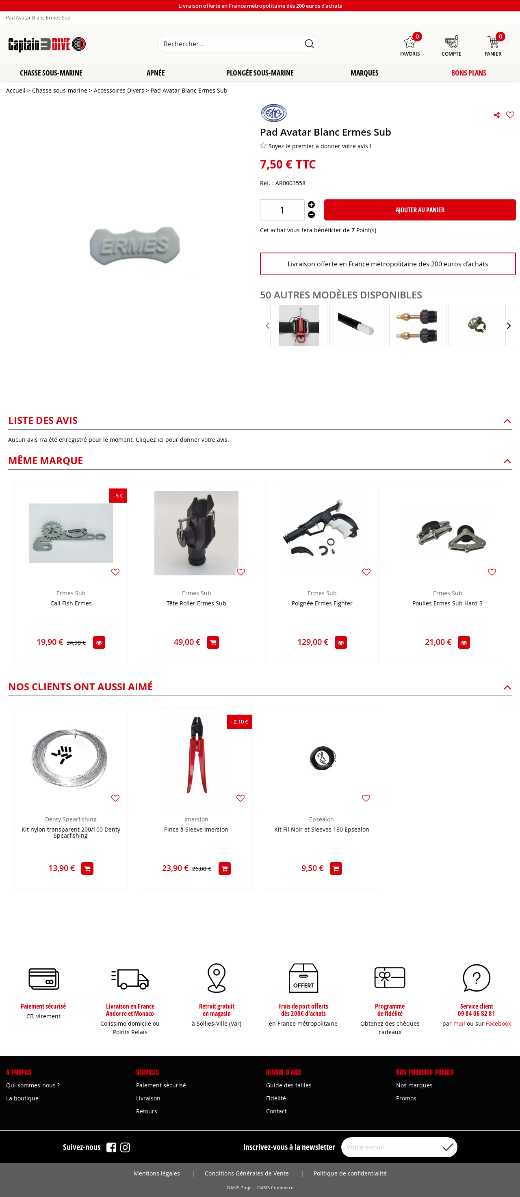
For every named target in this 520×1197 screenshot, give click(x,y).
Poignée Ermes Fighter (322, 604)
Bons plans (468, 73)
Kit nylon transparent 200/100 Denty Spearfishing (71, 833)
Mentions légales (157, 1173)
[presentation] (268, 326)
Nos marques (414, 1085)
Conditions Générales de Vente (247, 1173)
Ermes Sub (71, 593)
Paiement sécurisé (161, 1085)
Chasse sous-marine (51, 73)
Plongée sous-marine (260, 73)
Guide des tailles (289, 1085)
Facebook (498, 1023)
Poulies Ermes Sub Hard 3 (447, 604)
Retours (146, 1111)
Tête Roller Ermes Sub (196, 604)
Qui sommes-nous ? (33, 1085)
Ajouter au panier (420, 210)
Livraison (148, 1098)
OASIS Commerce (275, 1188)
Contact (276, 1111)
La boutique (22, 1098)
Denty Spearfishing (71, 819)
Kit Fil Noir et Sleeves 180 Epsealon (321, 830)
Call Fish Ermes (71, 604)
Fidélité (276, 1098)
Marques (365, 73)
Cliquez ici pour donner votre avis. (182, 440)
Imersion (196, 819)
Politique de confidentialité (350, 1173)
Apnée (156, 73)
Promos (406, 1098)
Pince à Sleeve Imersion (196, 830)
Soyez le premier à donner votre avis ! (315, 146)
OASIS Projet (240, 1188)
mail (459, 1023)
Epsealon (321, 819)
